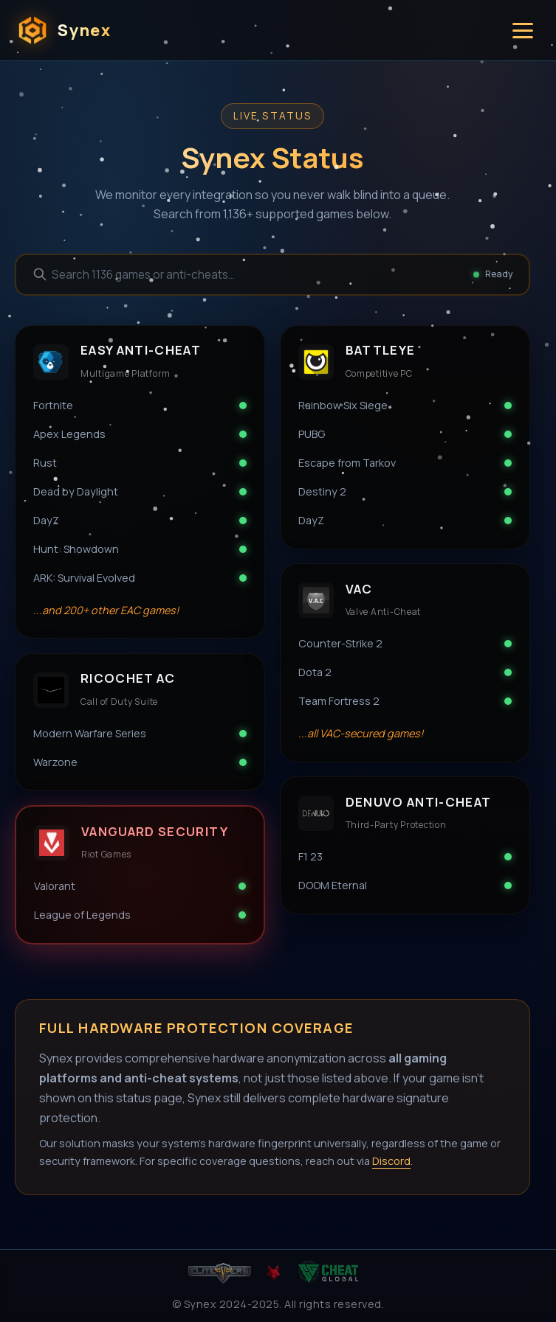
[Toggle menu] (523, 30)
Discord (391, 1161)
